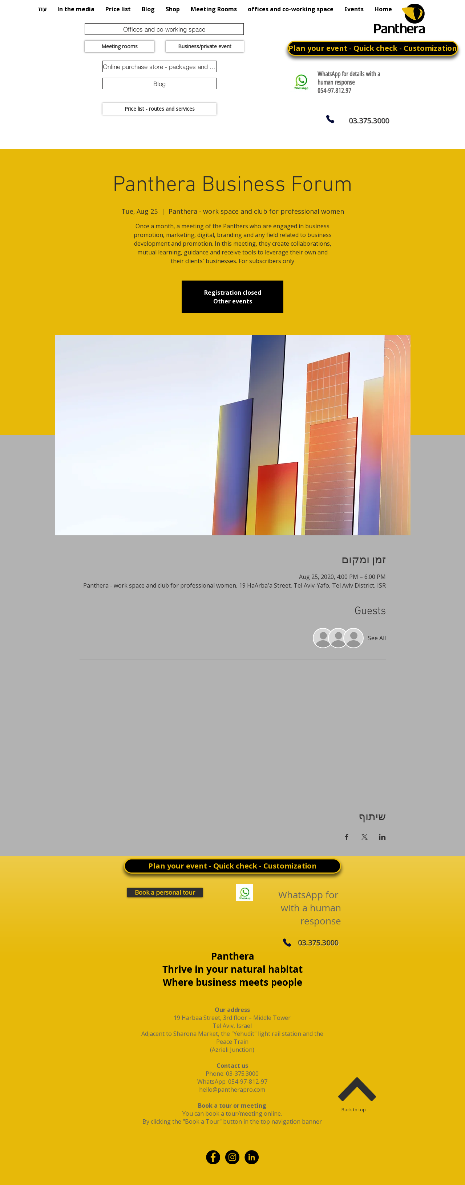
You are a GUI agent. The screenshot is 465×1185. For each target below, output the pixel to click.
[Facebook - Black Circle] (213, 1157)
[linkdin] (251, 1157)
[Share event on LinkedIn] (382, 837)
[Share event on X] (364, 837)
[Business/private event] (205, 46)
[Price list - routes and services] (159, 109)
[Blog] (159, 83)
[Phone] (330, 119)
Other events (232, 301)
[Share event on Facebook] (346, 837)
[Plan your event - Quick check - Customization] (372, 48)
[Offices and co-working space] (164, 29)
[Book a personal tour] (165, 892)
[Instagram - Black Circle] (232, 1157)
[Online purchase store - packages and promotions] (159, 66)
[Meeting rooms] (119, 46)
